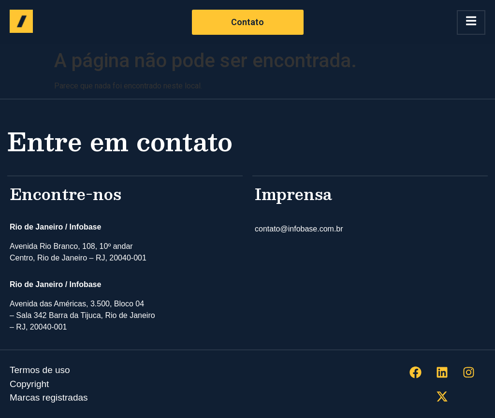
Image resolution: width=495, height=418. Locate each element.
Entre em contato (120, 141)
